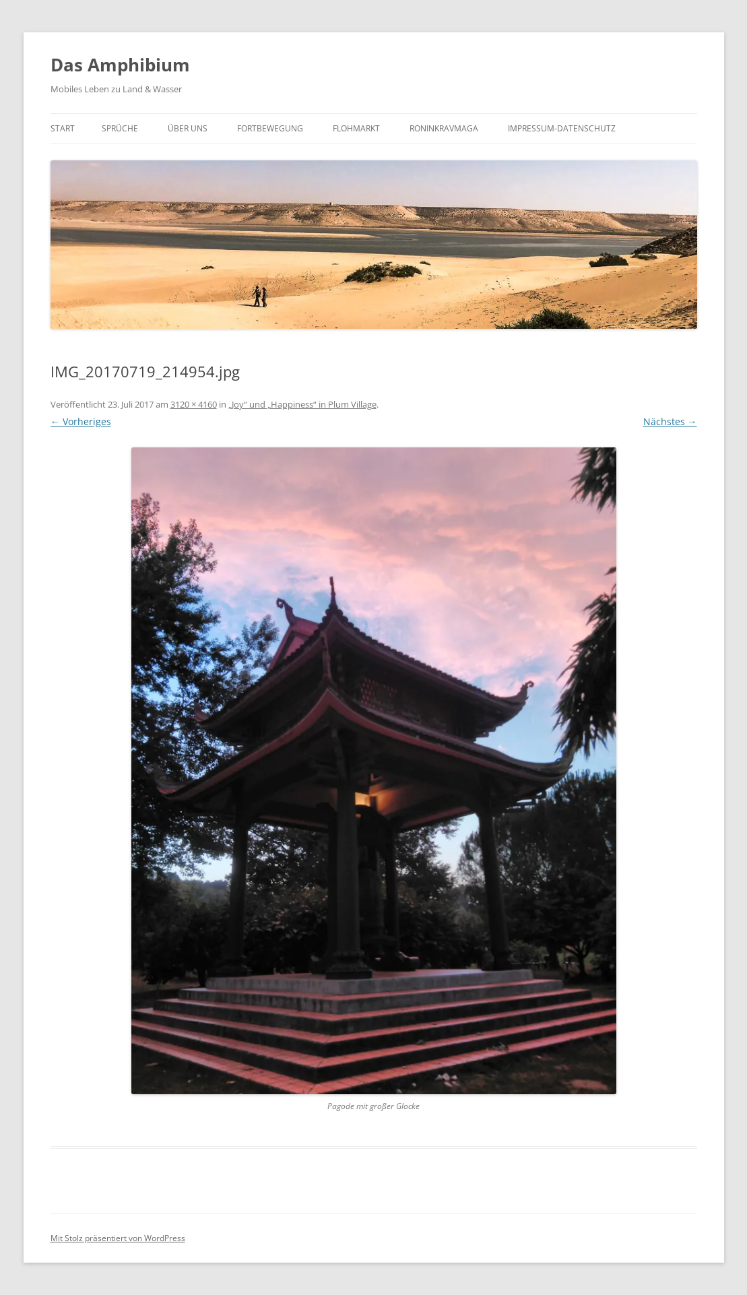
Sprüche (120, 128)
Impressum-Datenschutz (562, 128)
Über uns (187, 128)
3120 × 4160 (193, 404)
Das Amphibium (120, 65)
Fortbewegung (270, 128)
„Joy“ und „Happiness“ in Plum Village (302, 404)
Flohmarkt (356, 128)
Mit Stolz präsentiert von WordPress (118, 1238)
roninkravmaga (444, 128)
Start (63, 128)
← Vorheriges (81, 421)
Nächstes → (670, 421)
